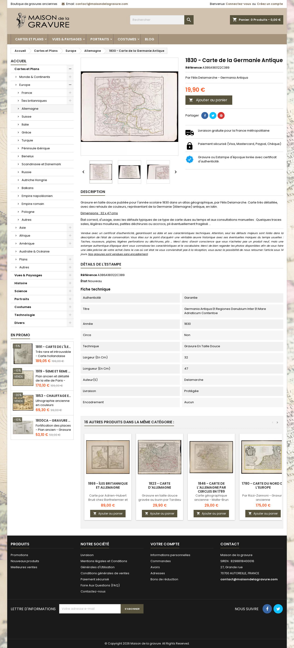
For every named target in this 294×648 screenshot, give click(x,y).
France (27, 93)
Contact (229, 544)
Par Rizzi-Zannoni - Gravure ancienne (263, 497)
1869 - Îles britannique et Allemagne (108, 485)
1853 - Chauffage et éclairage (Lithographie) (54, 396)
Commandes (160, 561)
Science (20, 291)
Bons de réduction (164, 579)
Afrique (24, 235)
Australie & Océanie (34, 251)
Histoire (20, 283)
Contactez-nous (93, 591)
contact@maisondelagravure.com (101, 4)
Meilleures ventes (24, 567)
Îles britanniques (34, 100)
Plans (23, 259)
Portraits (99, 39)
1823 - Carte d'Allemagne (159, 485)
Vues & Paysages (67, 39)
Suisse (26, 116)
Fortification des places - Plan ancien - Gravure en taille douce (53, 429)
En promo (20, 335)
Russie (26, 172)
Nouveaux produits (25, 561)
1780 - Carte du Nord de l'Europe (263, 485)
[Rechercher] (162, 20)
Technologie (24, 315)
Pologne (28, 212)
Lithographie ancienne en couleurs (53, 403)
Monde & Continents (34, 77)
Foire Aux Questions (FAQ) (100, 585)
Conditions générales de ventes (105, 573)
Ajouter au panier (208, 100)
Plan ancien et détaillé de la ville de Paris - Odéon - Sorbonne (52, 380)
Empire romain (33, 204)
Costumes (127, 39)
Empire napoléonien (37, 196)
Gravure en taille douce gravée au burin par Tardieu (159, 497)
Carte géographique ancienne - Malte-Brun (211, 497)
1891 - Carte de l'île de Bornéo (54, 347)
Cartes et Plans (29, 39)
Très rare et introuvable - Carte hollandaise (53, 354)
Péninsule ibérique (36, 148)
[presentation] (94, 625)
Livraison (87, 555)
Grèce (26, 132)
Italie (25, 124)
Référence (193, 68)
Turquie (27, 140)
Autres (26, 219)
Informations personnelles (170, 555)
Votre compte (164, 544)
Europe (24, 85)
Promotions (19, 555)
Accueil (19, 61)
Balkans (28, 188)
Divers (19, 323)
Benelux (28, 156)
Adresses (157, 573)
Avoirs (155, 567)
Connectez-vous (238, 4)
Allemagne (30, 108)
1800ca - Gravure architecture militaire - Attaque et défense (54, 421)
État (84, 281)
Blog (149, 39)
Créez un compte (270, 4)
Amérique (26, 243)
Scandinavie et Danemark (41, 164)
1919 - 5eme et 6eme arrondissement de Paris (54, 371)
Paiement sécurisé (95, 579)
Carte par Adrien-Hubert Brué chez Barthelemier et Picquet (108, 499)
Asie (22, 227)
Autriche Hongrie (34, 180)
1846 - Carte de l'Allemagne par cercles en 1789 (211, 487)
